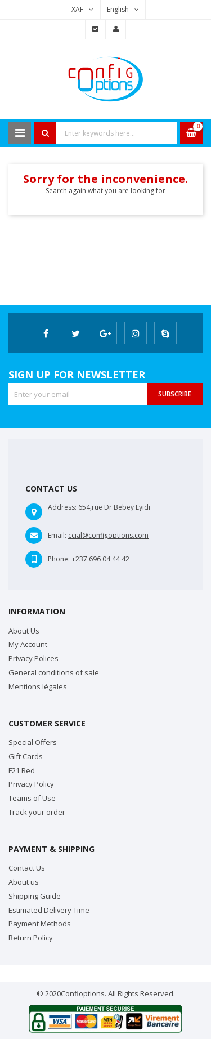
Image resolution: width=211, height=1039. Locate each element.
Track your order (36, 812)
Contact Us (26, 868)
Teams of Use (32, 798)
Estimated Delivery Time (48, 910)
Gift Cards (25, 756)
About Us (23, 631)
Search (45, 133)
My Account (27, 644)
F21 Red (21, 770)
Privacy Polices (33, 658)
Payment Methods (39, 923)
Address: (62, 507)
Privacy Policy (31, 784)
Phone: (59, 559)
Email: (57, 535)
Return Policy (30, 938)
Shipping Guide (34, 896)
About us (23, 882)
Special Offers (32, 742)
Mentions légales (37, 686)
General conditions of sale (53, 672)
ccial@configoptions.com (108, 535)
